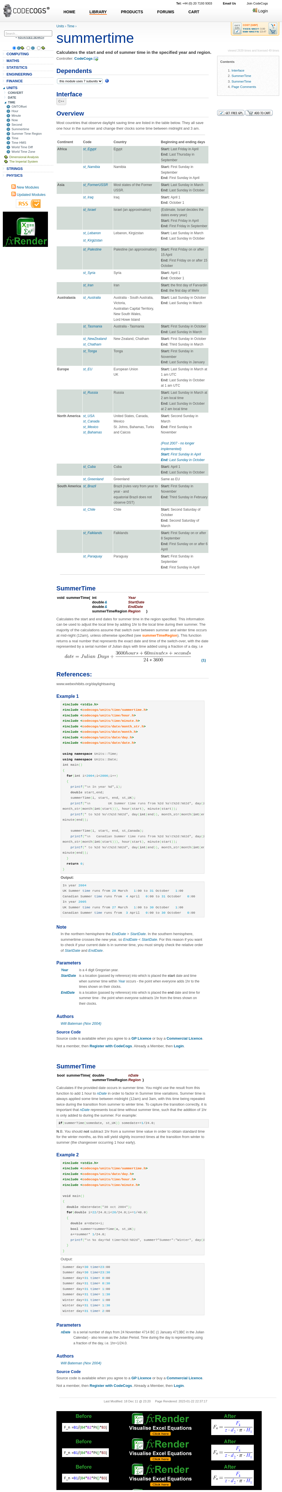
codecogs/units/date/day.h (107, 737)
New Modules (25, 187)
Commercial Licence (184, 1038)
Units (60, 26)
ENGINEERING (19, 74)
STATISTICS (16, 67)
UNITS (11, 88)
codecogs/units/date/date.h (108, 743)
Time (15, 138)
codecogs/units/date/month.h (109, 732)
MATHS (12, 61)
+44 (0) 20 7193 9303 (194, 3)
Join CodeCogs (257, 3)
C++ (61, 101)
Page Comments (244, 86)
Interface (238, 70)
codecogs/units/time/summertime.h (114, 710)
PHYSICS (14, 175)
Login (260, 11)
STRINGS (14, 169)
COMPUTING (17, 54)
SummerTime (241, 76)
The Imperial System (23, 161)
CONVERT (15, 92)
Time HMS (19, 142)
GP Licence (141, 1038)
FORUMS (165, 12)
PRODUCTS (132, 12)
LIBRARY (98, 12)
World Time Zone (23, 151)
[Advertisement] (25, 229)
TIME (11, 102)
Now (15, 120)
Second (17, 124)
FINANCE (14, 81)
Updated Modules (28, 194)
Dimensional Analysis (24, 157)
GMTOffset (19, 106)
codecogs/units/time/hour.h (108, 715)
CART (193, 12)
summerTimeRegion (159, 635)
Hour (15, 111)
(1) (203, 660)
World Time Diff (22, 147)
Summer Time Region (27, 133)
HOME (69, 12)
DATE (12, 97)
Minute (16, 115)
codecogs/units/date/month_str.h (113, 726)
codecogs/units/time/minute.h (110, 721)
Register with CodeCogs (111, 1046)
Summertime (20, 129)
